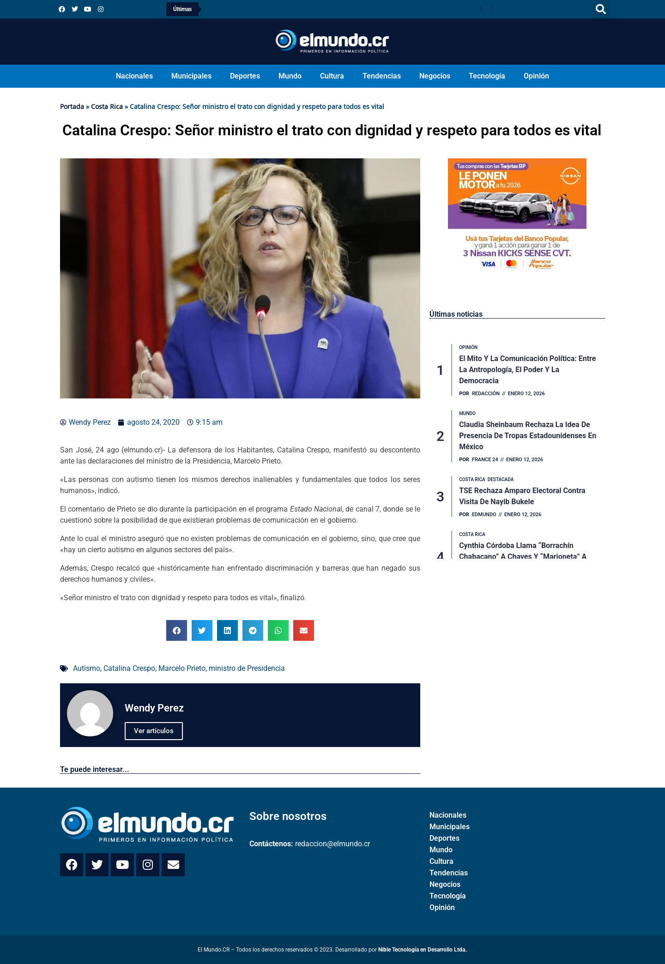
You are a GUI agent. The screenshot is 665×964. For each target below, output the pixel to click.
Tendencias (382, 76)
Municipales (191, 76)
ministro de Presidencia (247, 668)
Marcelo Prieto (182, 668)
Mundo (290, 76)
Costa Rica (107, 106)
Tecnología (487, 76)
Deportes (245, 76)
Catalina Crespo (129, 668)
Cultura (332, 76)
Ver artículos (154, 731)
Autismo (86, 668)
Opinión (536, 76)
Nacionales (134, 76)
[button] (601, 9)
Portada (72, 106)
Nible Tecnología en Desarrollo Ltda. (422, 949)
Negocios (434, 76)
